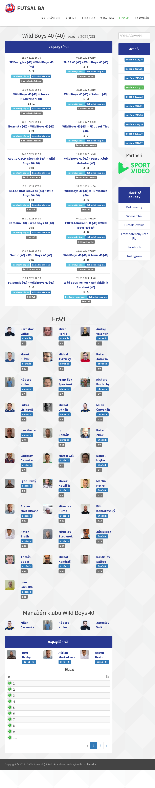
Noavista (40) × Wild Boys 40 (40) (31, 126)
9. (9, 750)
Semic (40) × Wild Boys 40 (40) (31, 255)
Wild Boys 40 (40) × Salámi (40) (86, 94)
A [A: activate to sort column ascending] (52, 677)
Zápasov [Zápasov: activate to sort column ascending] (75, 677)
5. (9, 717)
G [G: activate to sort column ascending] (43, 677)
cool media (89, 783)
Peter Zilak (25, 750)
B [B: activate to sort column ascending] (61, 677)
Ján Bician (103, 532)
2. (9, 689)
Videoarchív (134, 216)
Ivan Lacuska (26, 756)
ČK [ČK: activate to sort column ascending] (102, 677)
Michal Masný (27, 738)
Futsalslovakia (134, 225)
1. (9, 683)
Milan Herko (26, 744)
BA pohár (141, 18)
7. (9, 738)
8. (9, 744)
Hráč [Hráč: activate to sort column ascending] (20, 677)
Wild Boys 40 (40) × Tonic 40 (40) (86, 255)
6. (9, 727)
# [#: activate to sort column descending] (9, 677)
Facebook (134, 247)
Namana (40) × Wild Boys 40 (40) (31, 223)
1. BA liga (88, 18)
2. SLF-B (71, 18)
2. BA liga (107, 18)
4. (9, 706)
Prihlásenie (51, 18)
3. (9, 700)
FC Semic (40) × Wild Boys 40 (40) (31, 282)
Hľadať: (87, 670)
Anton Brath (26, 700)
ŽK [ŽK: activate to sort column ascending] (91, 677)
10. (10, 756)
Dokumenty (134, 207)
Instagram (134, 256)
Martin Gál (66, 456)
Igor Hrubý (28, 481)
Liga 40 (124, 18)
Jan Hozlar (29, 430)
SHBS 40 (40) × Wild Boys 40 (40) (85, 62)
